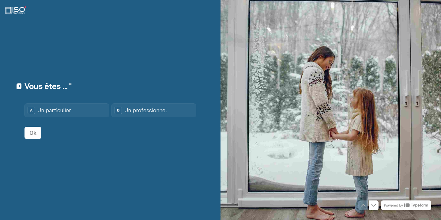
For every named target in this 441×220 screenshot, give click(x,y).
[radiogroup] (110, 110)
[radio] (66, 110)
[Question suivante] (374, 205)
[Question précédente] (363, 205)
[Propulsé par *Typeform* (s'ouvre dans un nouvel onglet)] (406, 205)
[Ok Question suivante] (32, 133)
